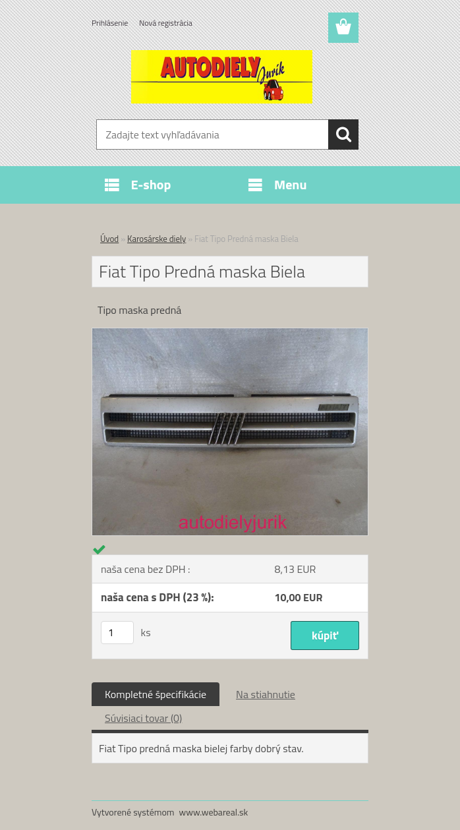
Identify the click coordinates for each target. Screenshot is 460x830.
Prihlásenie (110, 22)
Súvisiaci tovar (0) (143, 718)
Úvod (109, 238)
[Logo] (221, 76)
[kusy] (117, 632)
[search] (343, 134)
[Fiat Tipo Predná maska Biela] (230, 333)
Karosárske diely (156, 238)
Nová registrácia (165, 22)
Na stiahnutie (265, 694)
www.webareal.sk (213, 812)
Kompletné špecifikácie (155, 694)
